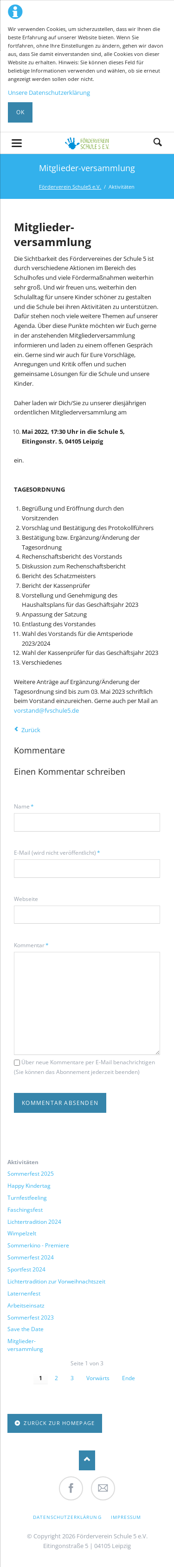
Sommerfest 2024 (30, 1257)
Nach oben (87, 1460)
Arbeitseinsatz (26, 1305)
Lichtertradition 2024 (34, 1222)
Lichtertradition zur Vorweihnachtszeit (56, 1281)
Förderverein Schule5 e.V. (70, 186)
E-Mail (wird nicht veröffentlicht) (57, 852)
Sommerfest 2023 (30, 1317)
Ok (20, 112)
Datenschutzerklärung (67, 1517)
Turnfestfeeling (27, 1198)
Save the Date (25, 1329)
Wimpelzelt (21, 1233)
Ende (128, 1378)
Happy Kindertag (29, 1186)
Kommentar (31, 945)
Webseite (26, 899)
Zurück (30, 730)
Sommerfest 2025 (30, 1174)
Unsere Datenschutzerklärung (49, 92)
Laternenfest (23, 1293)
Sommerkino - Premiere (38, 1245)
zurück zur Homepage (58, 1422)
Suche (158, 142)
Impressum (126, 1517)
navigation (16, 143)
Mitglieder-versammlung (25, 1345)
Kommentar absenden (60, 1103)
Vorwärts (98, 1378)
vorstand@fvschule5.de (46, 710)
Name (26, 806)
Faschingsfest (25, 1210)
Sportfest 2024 (26, 1269)
